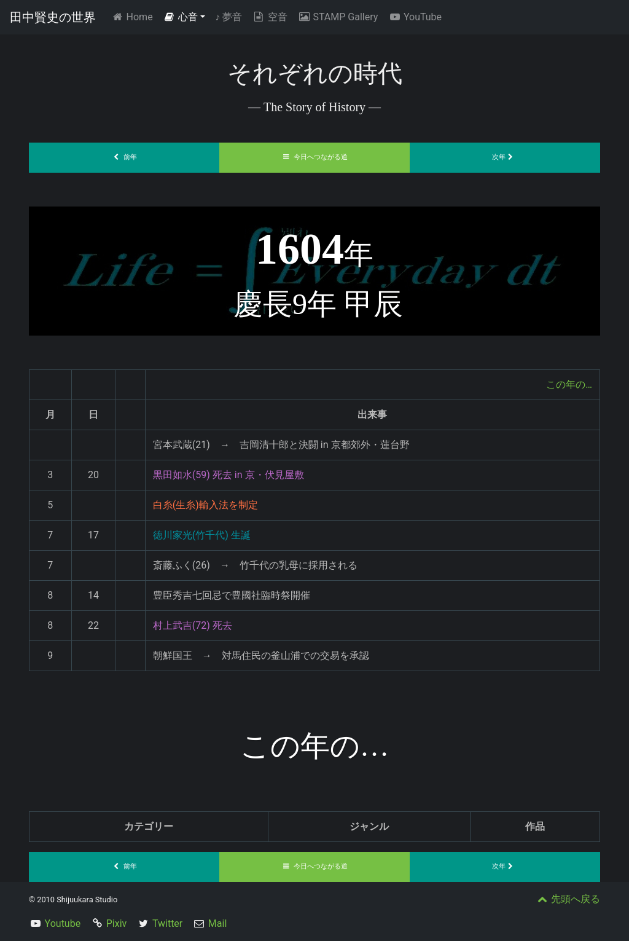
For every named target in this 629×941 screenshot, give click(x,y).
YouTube (415, 17)
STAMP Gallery (337, 17)
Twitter (167, 923)
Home (134, 16)
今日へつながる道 (314, 157)
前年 (124, 157)
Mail (217, 923)
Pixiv (116, 923)
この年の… (569, 384)
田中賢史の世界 (53, 17)
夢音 (228, 17)
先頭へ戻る (567, 899)
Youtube (63, 923)
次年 (505, 157)
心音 (180, 17)
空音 (269, 17)
